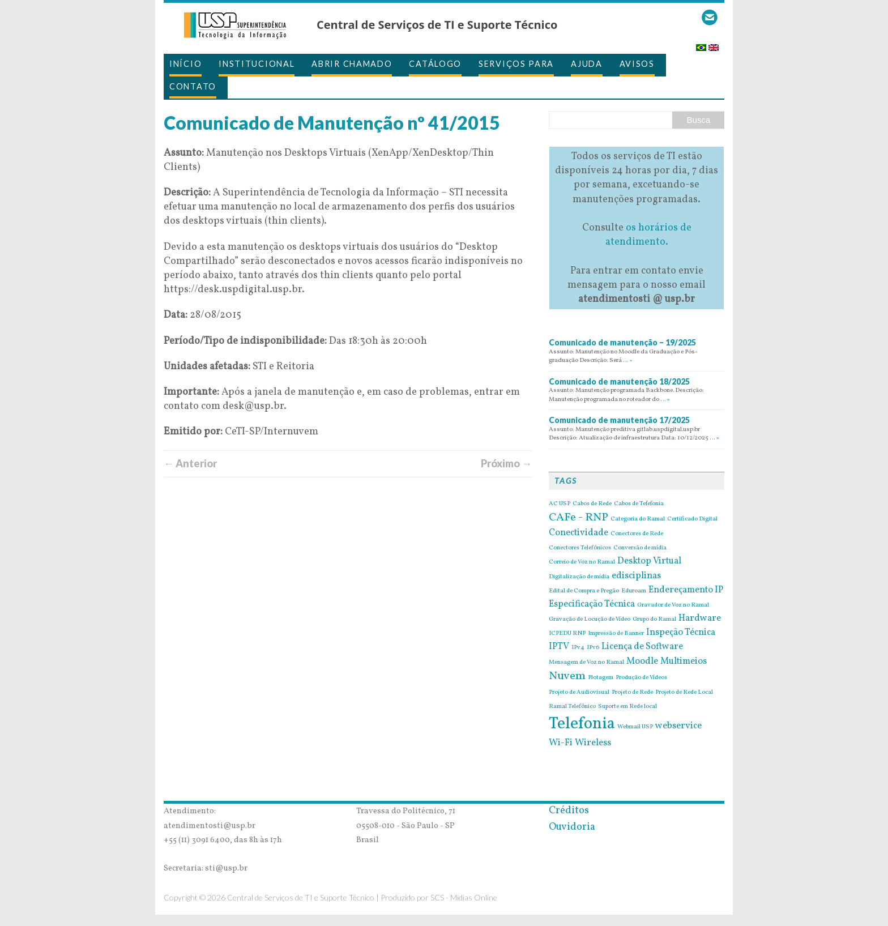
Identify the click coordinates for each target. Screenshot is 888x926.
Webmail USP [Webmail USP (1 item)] (635, 727)
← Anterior (190, 463)
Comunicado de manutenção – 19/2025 (622, 342)
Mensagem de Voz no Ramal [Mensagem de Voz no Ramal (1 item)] (586, 663)
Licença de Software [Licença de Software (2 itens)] (642, 647)
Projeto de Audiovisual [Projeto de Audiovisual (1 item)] (579, 693)
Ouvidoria (572, 827)
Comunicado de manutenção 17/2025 (619, 420)
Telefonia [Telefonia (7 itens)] (582, 724)
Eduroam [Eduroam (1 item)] (633, 591)
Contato (192, 86)
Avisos (637, 64)
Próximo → (506, 463)
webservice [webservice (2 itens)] (678, 726)
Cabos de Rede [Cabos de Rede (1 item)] (592, 504)
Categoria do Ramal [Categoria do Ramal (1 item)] (637, 519)
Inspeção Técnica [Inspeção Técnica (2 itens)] (680, 632)
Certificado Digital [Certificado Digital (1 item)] (692, 519)
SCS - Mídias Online (463, 897)
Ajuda (587, 64)
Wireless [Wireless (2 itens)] (593, 743)
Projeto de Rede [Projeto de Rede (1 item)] (632, 693)
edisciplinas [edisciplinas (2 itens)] (636, 576)
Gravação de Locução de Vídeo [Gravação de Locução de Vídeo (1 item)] (589, 620)
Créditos (569, 811)
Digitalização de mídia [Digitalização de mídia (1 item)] (579, 577)
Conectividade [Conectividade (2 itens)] (578, 533)
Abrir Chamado (351, 64)
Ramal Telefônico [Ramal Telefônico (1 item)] (572, 707)
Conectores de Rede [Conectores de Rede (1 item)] (636, 534)
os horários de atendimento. (648, 235)
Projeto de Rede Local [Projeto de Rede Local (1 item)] (684, 693)
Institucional (256, 64)
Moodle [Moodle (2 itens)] (642, 661)
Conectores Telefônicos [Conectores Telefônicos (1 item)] (580, 548)
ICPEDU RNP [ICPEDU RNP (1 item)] (567, 634)
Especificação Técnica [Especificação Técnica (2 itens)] (592, 604)
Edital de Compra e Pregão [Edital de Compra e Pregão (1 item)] (584, 591)
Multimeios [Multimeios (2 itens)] (683, 661)
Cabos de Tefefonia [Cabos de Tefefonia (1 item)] (639, 504)
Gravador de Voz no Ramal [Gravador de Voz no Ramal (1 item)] (673, 605)
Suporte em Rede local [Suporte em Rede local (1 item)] (627, 707)
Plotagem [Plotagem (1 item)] (600, 678)
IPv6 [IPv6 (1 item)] (593, 648)
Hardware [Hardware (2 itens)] (699, 618)
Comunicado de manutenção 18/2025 (619, 381)
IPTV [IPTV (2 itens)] (559, 647)
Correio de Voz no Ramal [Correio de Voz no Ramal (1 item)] (582, 562)
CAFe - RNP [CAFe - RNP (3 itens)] (578, 518)
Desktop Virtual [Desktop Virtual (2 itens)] (649, 561)
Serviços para (516, 64)
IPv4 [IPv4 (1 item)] (577, 648)
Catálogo (435, 64)
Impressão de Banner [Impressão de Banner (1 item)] (616, 634)
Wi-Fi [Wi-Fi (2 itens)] (561, 743)
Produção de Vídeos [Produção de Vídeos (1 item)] (641, 678)
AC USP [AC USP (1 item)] (559, 504)
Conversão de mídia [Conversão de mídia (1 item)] (640, 548)
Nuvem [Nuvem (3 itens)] (567, 676)
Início (185, 64)
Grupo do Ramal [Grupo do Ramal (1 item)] (654, 620)
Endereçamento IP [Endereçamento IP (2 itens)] (685, 590)
